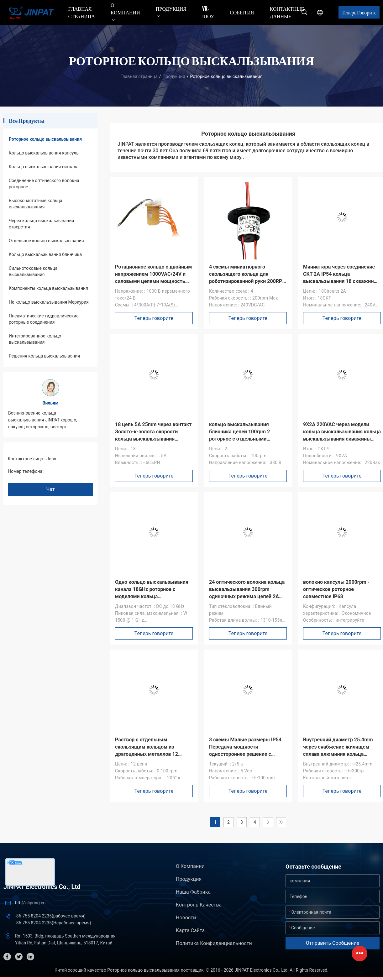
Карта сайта (190, 930)
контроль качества (199, 905)
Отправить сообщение (332, 943)
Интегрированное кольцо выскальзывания (35, 339)
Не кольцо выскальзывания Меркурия (49, 302)
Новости (186, 918)
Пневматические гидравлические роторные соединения (44, 319)
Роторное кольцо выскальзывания (45, 139)
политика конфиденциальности (214, 943)
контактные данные (287, 12)
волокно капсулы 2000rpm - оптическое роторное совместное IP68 (336, 589)
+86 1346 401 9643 (64, 471)
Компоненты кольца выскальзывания (48, 288)
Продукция (174, 76)
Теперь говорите (359, 12)
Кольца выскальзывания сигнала (43, 166)
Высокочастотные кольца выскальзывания (35, 203)
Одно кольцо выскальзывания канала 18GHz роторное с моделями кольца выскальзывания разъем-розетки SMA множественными (153, 596)
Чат (50, 489)
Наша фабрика (193, 892)
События (242, 12)
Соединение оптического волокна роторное (44, 183)
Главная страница (81, 12)
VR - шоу (208, 12)
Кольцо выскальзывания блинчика (45, 254)
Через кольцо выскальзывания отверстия (41, 223)
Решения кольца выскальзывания (44, 355)
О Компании (190, 866)
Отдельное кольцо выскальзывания (46, 240)
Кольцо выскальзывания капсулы (44, 152)
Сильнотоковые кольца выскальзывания (33, 271)
